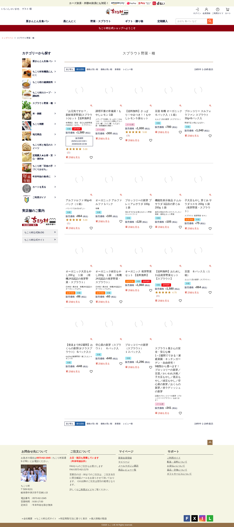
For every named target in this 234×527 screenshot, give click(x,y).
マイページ (126, 451)
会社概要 (27, 518)
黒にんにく (69, 21)
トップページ (7, 38)
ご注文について (80, 451)
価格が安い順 (92, 69)
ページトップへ (210, 442)
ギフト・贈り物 (134, 21)
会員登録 (206, 13)
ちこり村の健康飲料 (43, 82)
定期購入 (162, 21)
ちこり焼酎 (38, 124)
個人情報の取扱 (99, 518)
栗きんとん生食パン (37, 21)
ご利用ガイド (217, 13)
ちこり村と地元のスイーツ (43, 146)
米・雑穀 (37, 113)
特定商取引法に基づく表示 (73, 518)
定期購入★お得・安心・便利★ (43, 157)
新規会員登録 (125, 458)
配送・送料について (177, 462)
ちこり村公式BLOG (34, 232)
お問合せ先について (34, 451)
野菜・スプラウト (100, 21)
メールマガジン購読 (128, 466)
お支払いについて (176, 466)
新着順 (118, 69)
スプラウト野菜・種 (43, 103)
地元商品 (37, 134)
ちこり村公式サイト (34, 240)
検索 (210, 21)
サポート (173, 451)
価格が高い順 (106, 69)
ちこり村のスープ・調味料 (43, 94)
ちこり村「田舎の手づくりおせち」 (43, 168)
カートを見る (228, 13)
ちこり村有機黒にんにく (43, 73)
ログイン (197, 13)
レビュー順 (128, 69)
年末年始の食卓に (41, 176)
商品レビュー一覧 (127, 470)
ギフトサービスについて (179, 474)
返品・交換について (177, 470)
